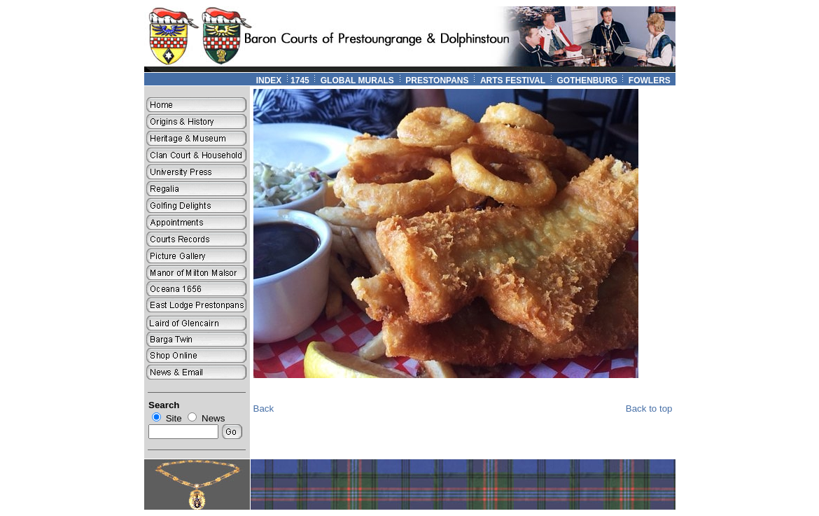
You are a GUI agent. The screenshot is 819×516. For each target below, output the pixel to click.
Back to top (649, 408)
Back (263, 408)
